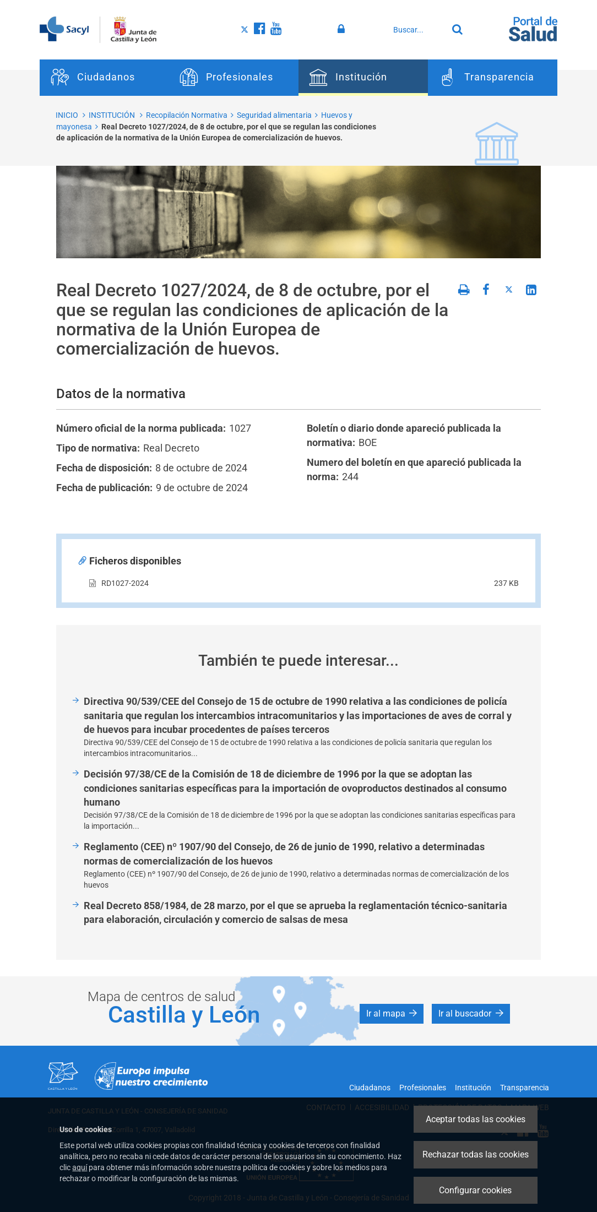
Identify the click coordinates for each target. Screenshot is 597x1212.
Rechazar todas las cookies (475, 1154)
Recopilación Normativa (186, 115)
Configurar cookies (475, 1190)
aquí (79, 1167)
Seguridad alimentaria (274, 115)
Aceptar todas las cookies (475, 1119)
